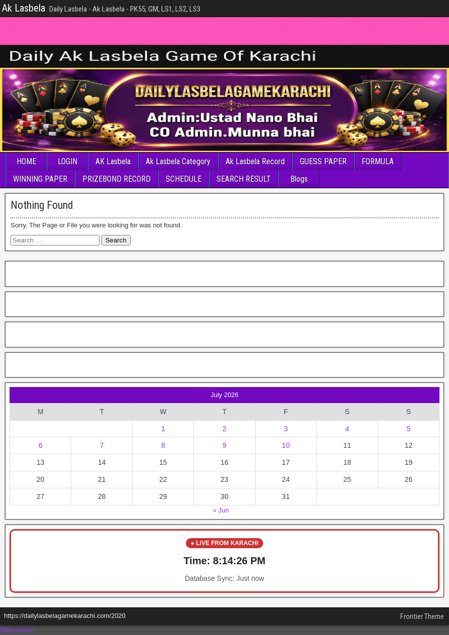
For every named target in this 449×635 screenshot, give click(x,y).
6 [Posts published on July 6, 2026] (41, 445)
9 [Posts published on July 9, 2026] (224, 445)
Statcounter (17, 629)
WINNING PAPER (40, 179)
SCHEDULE (183, 179)
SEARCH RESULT (243, 179)
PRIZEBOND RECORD (116, 179)
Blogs (299, 179)
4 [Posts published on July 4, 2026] (347, 429)
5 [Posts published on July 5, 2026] (409, 429)
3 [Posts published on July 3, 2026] (286, 429)
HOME (26, 161)
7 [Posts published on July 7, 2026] (102, 445)
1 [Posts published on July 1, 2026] (163, 429)
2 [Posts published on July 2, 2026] (224, 429)
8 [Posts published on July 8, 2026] (163, 445)
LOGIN (67, 161)
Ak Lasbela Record (255, 161)
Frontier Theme (422, 616)
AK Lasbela (113, 161)
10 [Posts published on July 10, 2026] (286, 445)
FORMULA (378, 161)
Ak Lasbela (23, 8)
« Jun (221, 510)
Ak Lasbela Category (178, 161)
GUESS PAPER (323, 161)
